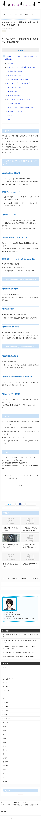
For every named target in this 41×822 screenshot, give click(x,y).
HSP (4, 671)
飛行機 (5, 781)
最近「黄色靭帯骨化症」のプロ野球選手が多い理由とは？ (18, 656)
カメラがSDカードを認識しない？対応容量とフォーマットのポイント (12, 578)
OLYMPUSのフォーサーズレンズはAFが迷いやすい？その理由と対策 (10, 565)
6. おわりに (10, 119)
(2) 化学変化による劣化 (14, 75)
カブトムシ (6, 690)
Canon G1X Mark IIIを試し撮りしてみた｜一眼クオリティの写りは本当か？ (10, 529)
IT (3, 675)
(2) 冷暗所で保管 (12, 91)
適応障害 (5, 765)
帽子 (4, 734)
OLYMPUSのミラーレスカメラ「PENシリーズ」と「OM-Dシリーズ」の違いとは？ (30, 578)
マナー (5, 714)
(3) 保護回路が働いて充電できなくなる (18, 79)
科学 (4, 754)
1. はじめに (10, 63)
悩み (4, 738)
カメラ (4, 31)
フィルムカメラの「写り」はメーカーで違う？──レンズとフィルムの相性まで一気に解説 (30, 529)
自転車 (5, 758)
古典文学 (5, 722)
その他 (5, 683)
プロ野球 (5, 710)
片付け (5, 750)
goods (4, 667)
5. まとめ (9, 115)
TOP (10, 803)
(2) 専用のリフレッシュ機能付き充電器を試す (20, 107)
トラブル (5, 702)
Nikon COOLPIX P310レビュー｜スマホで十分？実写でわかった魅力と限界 (10, 546)
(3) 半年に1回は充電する (15, 95)
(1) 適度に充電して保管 (14, 87)
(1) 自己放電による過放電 (15, 71)
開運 (4, 769)
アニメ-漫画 (6, 686)
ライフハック (6, 718)
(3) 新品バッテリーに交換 (15, 111)
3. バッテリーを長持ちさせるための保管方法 (19, 83)
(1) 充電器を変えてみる (14, 103)
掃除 (4, 742)
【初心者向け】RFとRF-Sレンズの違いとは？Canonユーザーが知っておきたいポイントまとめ (30, 547)
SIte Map (3, 811)
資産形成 (5, 762)
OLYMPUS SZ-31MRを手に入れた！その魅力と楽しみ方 (18, 652)
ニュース (5, 706)
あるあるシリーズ (8, 679)
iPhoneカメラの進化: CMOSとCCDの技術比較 (30, 564)
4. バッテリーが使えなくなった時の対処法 (18, 99)
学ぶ (4, 730)
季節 (4, 726)
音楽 (4, 777)
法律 (4, 746)
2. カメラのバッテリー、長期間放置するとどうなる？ (21, 67)
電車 (4, 773)
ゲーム (5, 698)
